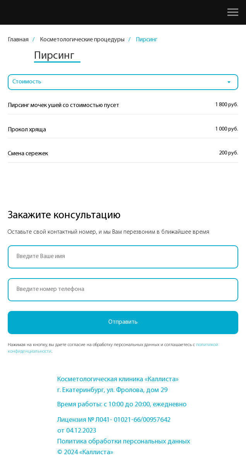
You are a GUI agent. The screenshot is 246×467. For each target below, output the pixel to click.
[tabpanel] (123, 138)
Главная (18, 40)
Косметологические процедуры (82, 40)
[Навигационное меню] (232, 12)
